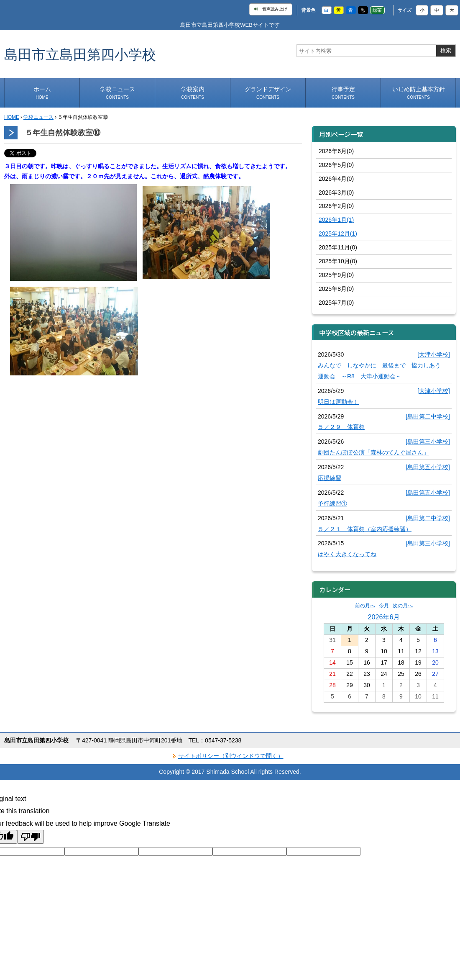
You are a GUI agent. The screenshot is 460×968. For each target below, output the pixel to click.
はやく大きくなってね (347, 554)
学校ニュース (117, 93)
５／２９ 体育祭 (341, 427)
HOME (11, 117)
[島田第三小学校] (428, 441)
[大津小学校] (433, 354)
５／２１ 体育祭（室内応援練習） (364, 529)
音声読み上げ (270, 9)
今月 (384, 606)
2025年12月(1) (338, 233)
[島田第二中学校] (428, 416)
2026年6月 (384, 617)
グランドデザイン (268, 93)
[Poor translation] (30, 837)
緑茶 (377, 10)
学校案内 (192, 93)
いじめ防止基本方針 (418, 93)
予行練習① (332, 503)
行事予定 (343, 93)
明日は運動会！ (338, 401)
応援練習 (329, 478)
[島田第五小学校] (428, 467)
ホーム (42, 93)
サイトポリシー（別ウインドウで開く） (231, 755)
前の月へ (365, 606)
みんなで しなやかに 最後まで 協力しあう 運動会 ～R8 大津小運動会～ (382, 371)
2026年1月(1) (336, 219)
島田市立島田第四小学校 (80, 54)
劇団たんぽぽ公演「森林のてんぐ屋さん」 (373, 452)
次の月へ (403, 606)
